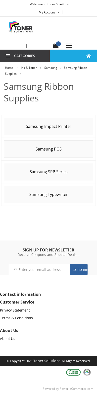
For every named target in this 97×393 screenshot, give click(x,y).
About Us (7, 338)
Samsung (50, 68)
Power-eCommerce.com (76, 389)
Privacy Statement (15, 310)
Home (9, 68)
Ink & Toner (29, 68)
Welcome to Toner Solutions (49, 4)
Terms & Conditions (16, 317)
